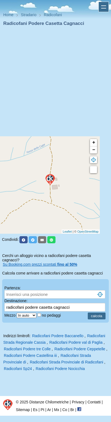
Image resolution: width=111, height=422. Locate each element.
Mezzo (10, 315)
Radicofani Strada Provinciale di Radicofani (66, 362)
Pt (42, 409)
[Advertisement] (53, 83)
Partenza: (12, 288)
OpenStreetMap (88, 231)
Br (72, 409)
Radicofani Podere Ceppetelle (79, 349)
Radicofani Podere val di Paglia (76, 342)
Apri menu (103, 7)
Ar (49, 409)
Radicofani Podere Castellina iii (30, 355)
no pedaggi (52, 315)
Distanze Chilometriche (49, 402)
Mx (56, 409)
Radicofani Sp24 (18, 368)
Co (64, 409)
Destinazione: (16, 301)
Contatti (94, 402)
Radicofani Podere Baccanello (57, 336)
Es (35, 409)
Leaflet (67, 231)
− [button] (93, 150)
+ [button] (93, 142)
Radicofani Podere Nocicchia (60, 368)
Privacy (78, 402)
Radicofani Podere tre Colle (27, 349)
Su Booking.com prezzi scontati (40, 264)
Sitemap (23, 409)
